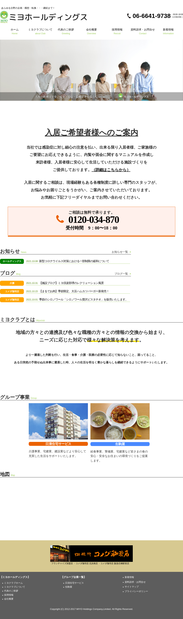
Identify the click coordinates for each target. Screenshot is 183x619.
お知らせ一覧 (120, 251)
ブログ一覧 (121, 273)
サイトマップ (132, 586)
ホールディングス (12, 261)
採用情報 (117, 31)
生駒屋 (120, 444)
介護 (12, 283)
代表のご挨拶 (66, 31)
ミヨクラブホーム (13, 583)
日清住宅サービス (58, 444)
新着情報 (168, 31)
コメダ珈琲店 (12, 291)
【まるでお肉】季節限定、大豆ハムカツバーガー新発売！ (67, 291)
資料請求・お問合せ (143, 31)
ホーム (14, 31)
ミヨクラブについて (40, 31)
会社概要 (91, 31)
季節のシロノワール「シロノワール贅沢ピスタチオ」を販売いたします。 (77, 299)
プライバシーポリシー (136, 591)
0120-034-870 (93, 219)
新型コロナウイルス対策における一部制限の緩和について (67, 261)
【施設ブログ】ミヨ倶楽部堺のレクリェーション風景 (65, 282)
